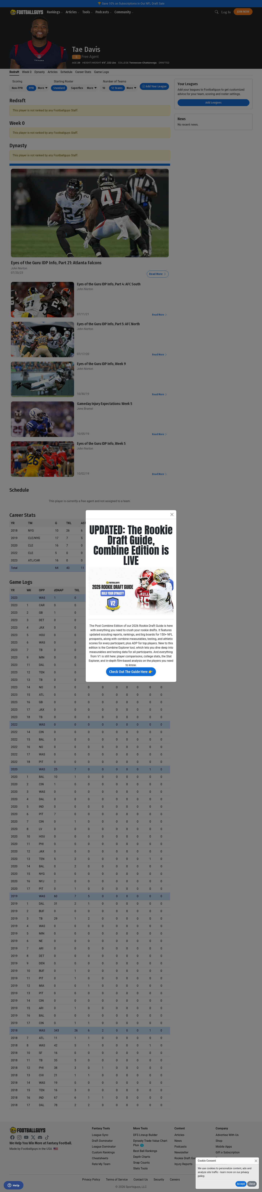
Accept (241, 1183)
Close (252, 1183)
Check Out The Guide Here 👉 (131, 672)
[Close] (256, 1161)
